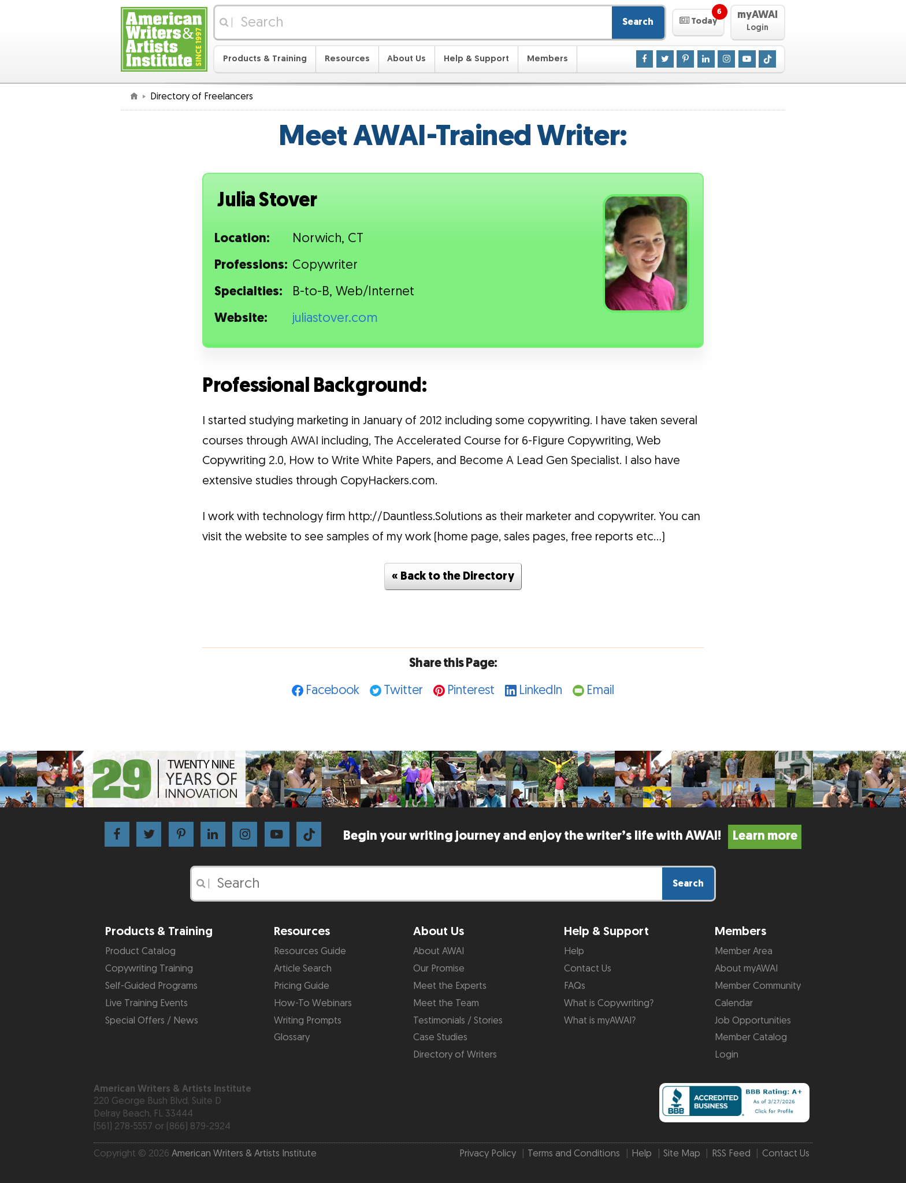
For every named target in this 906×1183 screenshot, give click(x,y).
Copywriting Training (149, 968)
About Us (406, 58)
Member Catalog (751, 1037)
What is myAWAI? (600, 1020)
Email (600, 690)
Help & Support (476, 58)
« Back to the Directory (453, 576)
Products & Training (265, 58)
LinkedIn (540, 690)
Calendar (734, 1003)
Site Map (681, 1153)
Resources (347, 58)
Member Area (744, 951)
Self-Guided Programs (151, 986)
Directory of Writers (455, 1054)
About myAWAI (746, 968)
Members (547, 58)
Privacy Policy (487, 1153)
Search (637, 22)
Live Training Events (146, 1003)
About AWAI (438, 951)
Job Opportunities (753, 1020)
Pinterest (471, 690)
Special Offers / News (151, 1020)
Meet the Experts (450, 986)
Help (574, 951)
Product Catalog (140, 951)
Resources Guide (310, 951)
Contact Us (587, 968)
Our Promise (439, 968)
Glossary (292, 1037)
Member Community (758, 986)
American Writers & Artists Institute (244, 1153)
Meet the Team (446, 1003)
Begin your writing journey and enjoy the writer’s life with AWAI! (572, 836)
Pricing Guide (301, 986)
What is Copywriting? (608, 1003)
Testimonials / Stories (458, 1020)
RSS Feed (731, 1153)
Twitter (403, 690)
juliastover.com (335, 318)
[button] (698, 22)
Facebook (332, 690)
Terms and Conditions (574, 1153)
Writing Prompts (307, 1020)
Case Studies (440, 1037)
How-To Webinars (313, 1003)
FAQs (574, 986)
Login (726, 1054)
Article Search (303, 968)
